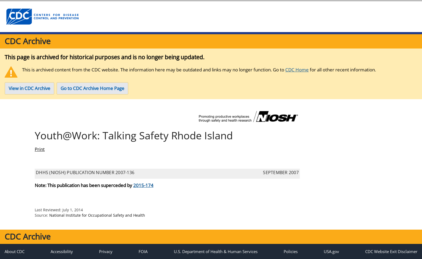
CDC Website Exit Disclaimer (391, 251)
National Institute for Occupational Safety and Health (97, 215)
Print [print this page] (40, 149)
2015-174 (143, 185)
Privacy (105, 251)
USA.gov (331, 251)
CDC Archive (28, 41)
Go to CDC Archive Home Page (92, 88)
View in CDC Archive (29, 88)
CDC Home (297, 70)
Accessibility (62, 251)
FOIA (143, 251)
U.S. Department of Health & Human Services (216, 251)
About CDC (14, 251)
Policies (291, 251)
